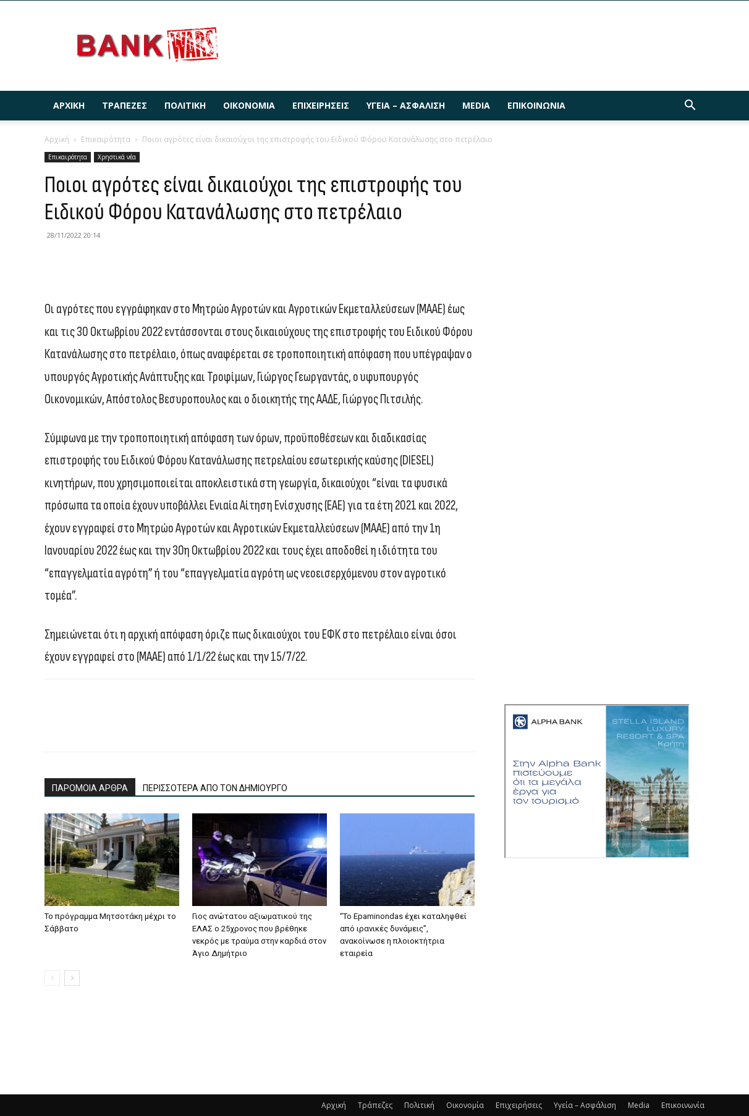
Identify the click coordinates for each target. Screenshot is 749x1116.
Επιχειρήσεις (320, 105)
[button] (690, 106)
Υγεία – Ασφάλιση (405, 105)
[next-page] (72, 978)
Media (476, 105)
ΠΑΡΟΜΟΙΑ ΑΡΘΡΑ (90, 788)
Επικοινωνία (536, 105)
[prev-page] (52, 978)
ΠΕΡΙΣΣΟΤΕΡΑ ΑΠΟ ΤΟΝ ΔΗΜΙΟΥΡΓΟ (215, 788)
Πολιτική (185, 105)
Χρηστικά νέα (117, 157)
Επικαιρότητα (105, 139)
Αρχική (69, 105)
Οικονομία (249, 105)
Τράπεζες (124, 105)
